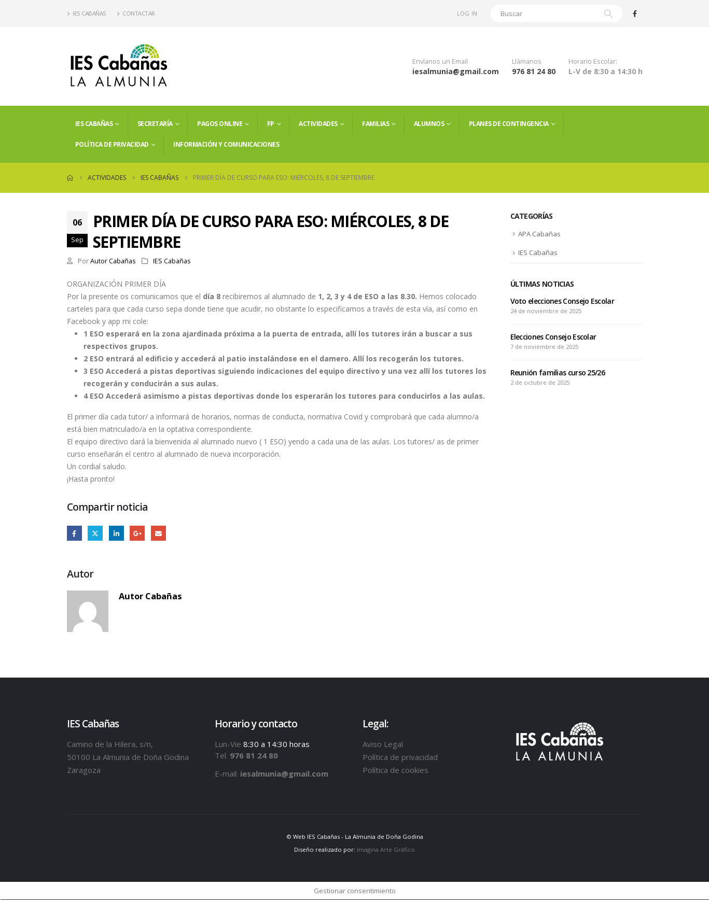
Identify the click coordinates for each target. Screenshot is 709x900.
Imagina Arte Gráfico (386, 850)
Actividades (318, 123)
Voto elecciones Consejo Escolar (562, 302)
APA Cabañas (539, 234)
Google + (137, 533)
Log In (467, 13)
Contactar (136, 13)
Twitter (95, 533)
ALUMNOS (429, 123)
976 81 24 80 (533, 71)
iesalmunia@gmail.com (455, 71)
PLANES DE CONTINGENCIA (509, 123)
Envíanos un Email (440, 61)
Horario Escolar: (592, 61)
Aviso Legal (383, 744)
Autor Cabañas (113, 261)
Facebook (74, 533)
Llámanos (526, 61)
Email (158, 533)
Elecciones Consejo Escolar (553, 338)
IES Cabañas (86, 13)
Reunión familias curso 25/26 (557, 373)
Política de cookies (395, 770)
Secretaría (155, 123)
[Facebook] (635, 13)
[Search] (608, 13)
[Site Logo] (119, 66)
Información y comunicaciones (226, 144)
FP (270, 123)
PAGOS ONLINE (219, 123)
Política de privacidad (112, 144)
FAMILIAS (375, 123)
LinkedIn (116, 533)
